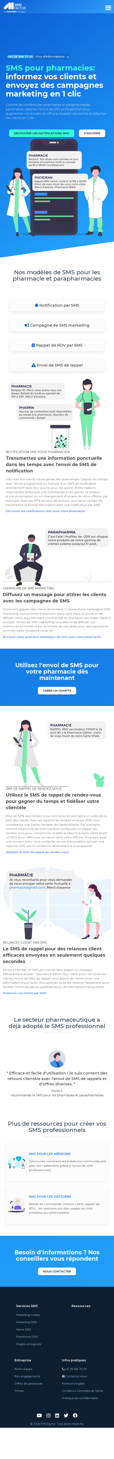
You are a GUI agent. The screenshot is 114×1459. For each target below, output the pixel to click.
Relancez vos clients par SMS (26, 1024)
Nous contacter (57, 1302)
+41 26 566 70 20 (74, 1400)
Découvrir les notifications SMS (56, 133)
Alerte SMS (23, 1361)
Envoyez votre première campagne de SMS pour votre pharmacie (55, 656)
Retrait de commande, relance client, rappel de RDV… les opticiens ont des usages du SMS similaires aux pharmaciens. (65, 1239)
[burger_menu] (108, 8)
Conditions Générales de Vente (82, 1422)
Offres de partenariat (28, 1415)
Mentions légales (73, 1415)
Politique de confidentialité (80, 1429)
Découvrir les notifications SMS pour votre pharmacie (48, 529)
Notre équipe (23, 1400)
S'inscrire (58, 145)
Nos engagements (27, 1408)
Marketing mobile (28, 1346)
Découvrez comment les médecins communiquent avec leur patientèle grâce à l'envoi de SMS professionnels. (62, 1196)
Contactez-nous (74, 1408)
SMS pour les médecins (50, 1185)
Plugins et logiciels (28, 1375)
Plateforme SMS (27, 1368)
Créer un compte (57, 710)
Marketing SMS (26, 1353)
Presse (19, 1422)
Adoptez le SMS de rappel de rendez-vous (39, 877)
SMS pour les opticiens (50, 1228)
